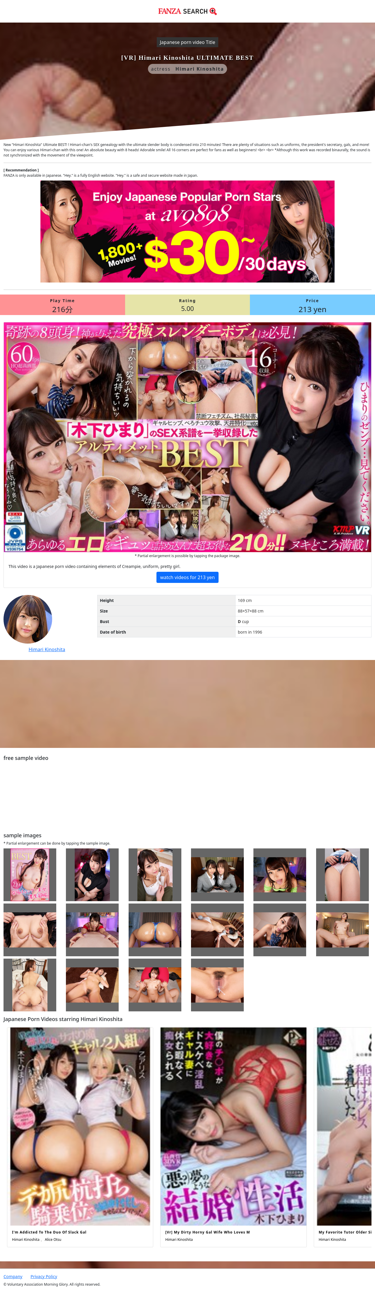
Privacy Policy (43, 1276)
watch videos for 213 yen (187, 577)
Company (13, 1276)
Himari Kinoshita (47, 649)
